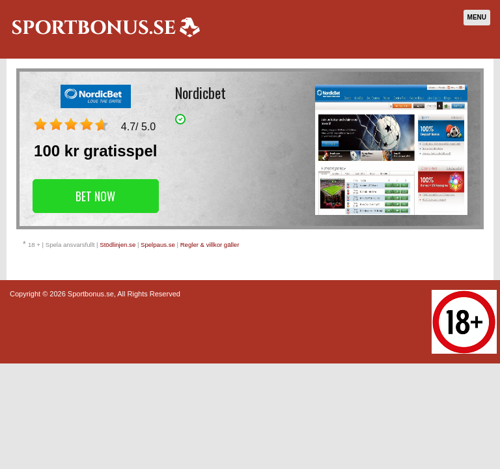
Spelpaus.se (158, 244)
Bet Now (95, 196)
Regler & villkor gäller (210, 244)
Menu (476, 17)
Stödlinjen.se (117, 244)
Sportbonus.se (91, 294)
